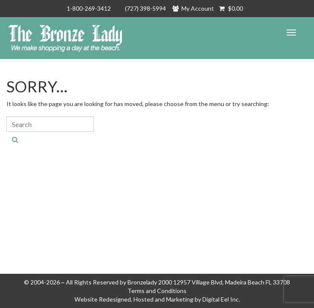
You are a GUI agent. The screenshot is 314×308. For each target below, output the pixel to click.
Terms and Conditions (157, 290)
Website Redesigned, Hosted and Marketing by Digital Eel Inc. (157, 299)
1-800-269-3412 (89, 8)
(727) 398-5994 (145, 8)
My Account (195, 8)
